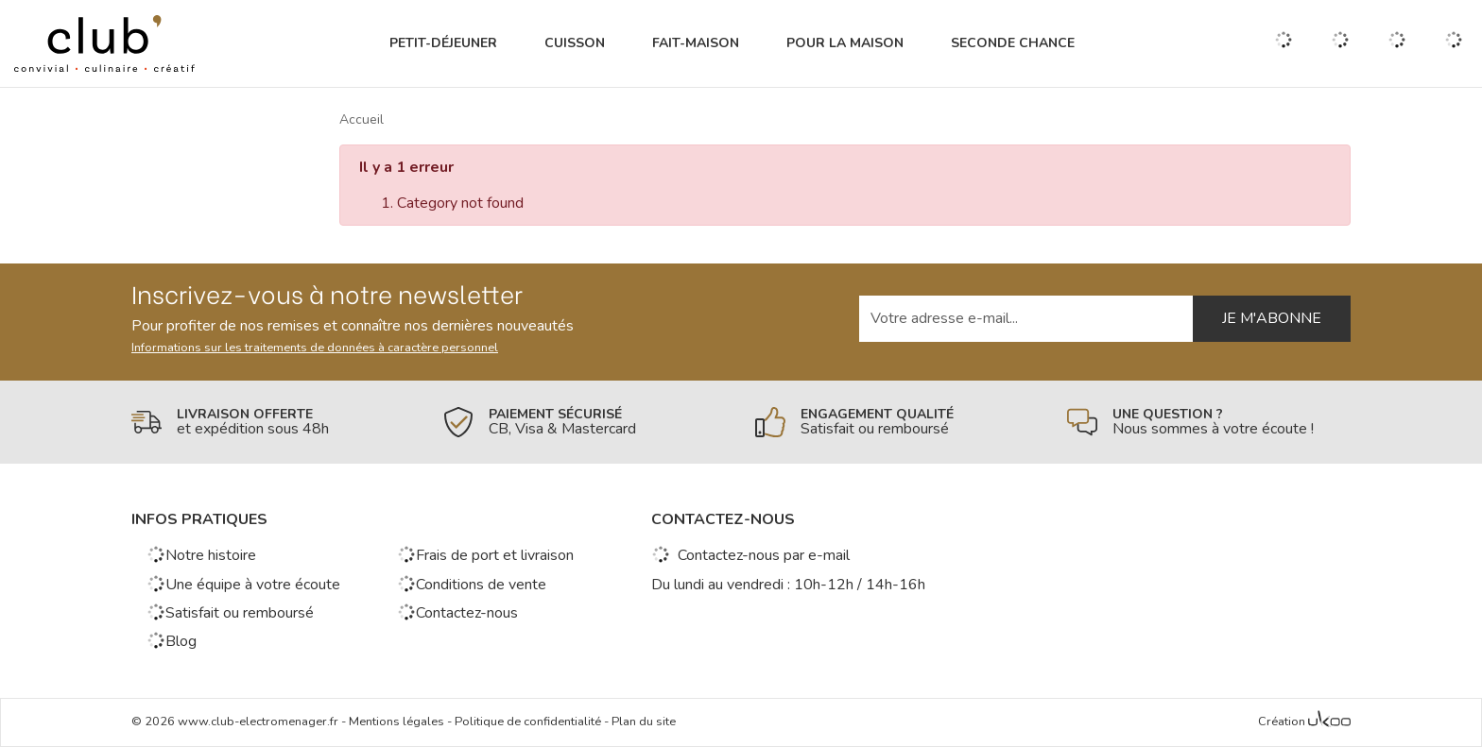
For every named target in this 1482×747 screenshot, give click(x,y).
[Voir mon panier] (1453, 43)
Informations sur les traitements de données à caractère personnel (314, 347)
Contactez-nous (457, 613)
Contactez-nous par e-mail (750, 555)
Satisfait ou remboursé (230, 613)
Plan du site (644, 721)
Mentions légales (396, 721)
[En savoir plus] (273, 422)
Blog (171, 641)
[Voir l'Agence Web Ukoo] (1329, 722)
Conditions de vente (471, 584)
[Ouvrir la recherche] (1283, 43)
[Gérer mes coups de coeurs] (1340, 44)
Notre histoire (201, 555)
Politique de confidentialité (528, 721)
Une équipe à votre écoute (243, 584)
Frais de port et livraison (485, 555)
